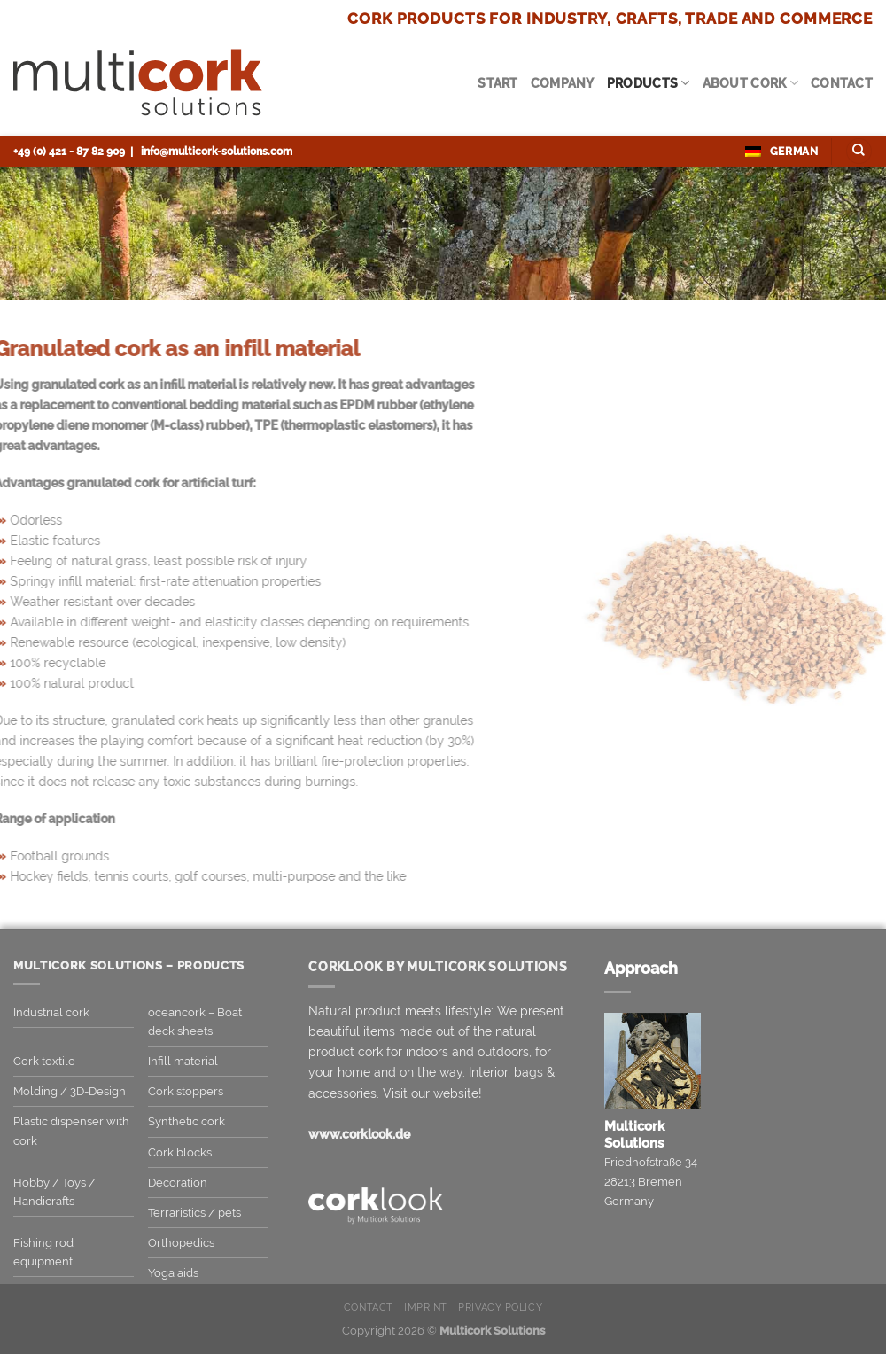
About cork (750, 82)
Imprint (425, 1307)
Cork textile (44, 1061)
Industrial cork (51, 1012)
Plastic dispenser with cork (71, 1131)
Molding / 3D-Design (69, 1091)
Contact (842, 82)
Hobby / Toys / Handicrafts (54, 1192)
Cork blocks (180, 1152)
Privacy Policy (500, 1307)
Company (563, 82)
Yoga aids (173, 1273)
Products (648, 82)
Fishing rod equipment (43, 1252)
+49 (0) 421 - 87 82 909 (69, 151)
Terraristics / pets (194, 1212)
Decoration (177, 1182)
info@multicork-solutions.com (216, 151)
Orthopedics (181, 1242)
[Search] (859, 151)
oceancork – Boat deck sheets (195, 1022)
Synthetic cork (186, 1121)
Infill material (183, 1061)
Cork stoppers (185, 1091)
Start (497, 82)
